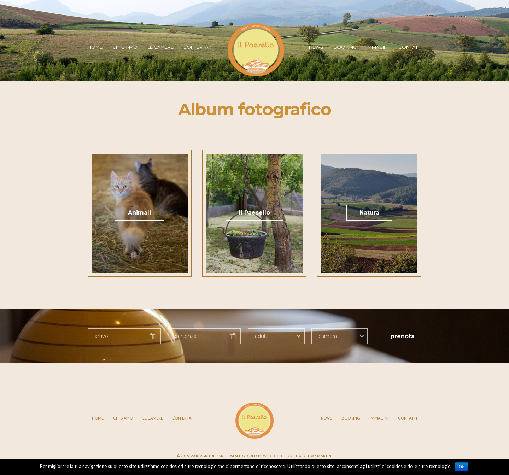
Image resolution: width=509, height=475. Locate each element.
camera (327, 336)
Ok (461, 466)
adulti (261, 336)
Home (95, 47)
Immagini (377, 47)
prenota (403, 336)
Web (267, 455)
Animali (139, 212)
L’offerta (195, 47)
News (316, 47)
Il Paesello (254, 212)
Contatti (409, 47)
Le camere (160, 47)
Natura (369, 212)
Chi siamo (125, 47)
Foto (289, 455)
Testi (278, 455)
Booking (345, 47)
